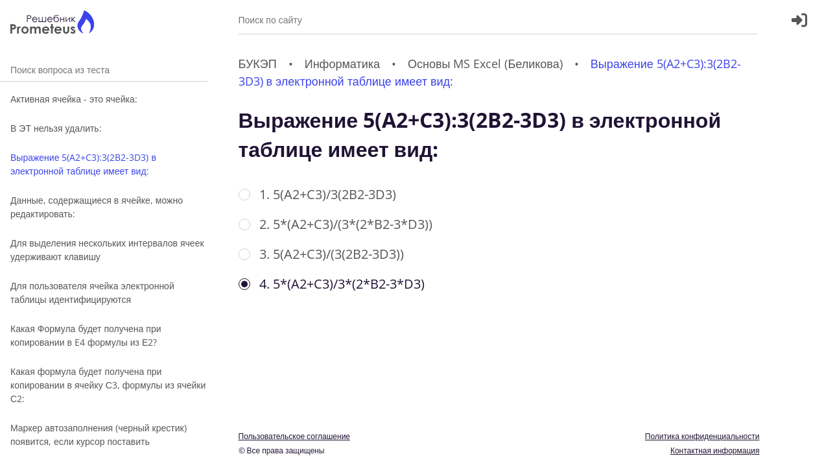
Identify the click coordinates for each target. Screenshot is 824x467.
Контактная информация (715, 450)
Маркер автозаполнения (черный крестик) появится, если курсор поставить (98, 435)
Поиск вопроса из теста (103, 70)
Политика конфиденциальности (702, 436)
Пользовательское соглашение (295, 436)
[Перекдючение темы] (800, 449)
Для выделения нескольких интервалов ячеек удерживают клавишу (107, 250)
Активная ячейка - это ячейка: (73, 99)
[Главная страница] (52, 23)
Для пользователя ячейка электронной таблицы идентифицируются (92, 292)
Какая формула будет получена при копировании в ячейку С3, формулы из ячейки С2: (108, 385)
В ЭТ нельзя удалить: (56, 128)
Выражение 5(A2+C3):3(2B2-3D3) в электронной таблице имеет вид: (83, 164)
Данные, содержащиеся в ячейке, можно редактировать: (96, 207)
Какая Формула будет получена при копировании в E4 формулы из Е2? (85, 335)
